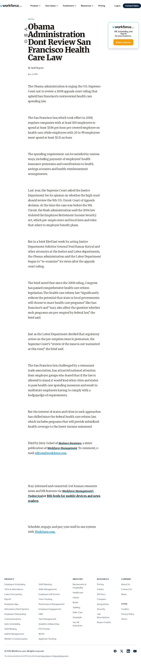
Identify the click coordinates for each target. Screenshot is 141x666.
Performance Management (51, 604)
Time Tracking (45, 599)
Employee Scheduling (14, 584)
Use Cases (51, 5)
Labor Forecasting (13, 594)
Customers (70, 5)
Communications (12, 619)
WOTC (42, 634)
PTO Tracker (44, 629)
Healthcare (78, 592)
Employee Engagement (50, 609)
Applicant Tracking (47, 639)
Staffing (76, 607)
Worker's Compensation (16, 639)
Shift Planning (45, 584)
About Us (125, 584)
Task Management (47, 619)
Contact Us (126, 589)
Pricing (101, 5)
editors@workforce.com (51, 453)
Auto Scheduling (12, 624)
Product (35, 5)
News (124, 594)
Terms (124, 619)
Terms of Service (58, 656)
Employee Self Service (49, 594)
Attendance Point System (16, 609)
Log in (117, 5)
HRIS (41, 614)
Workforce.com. (45, 531)
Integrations (103, 604)
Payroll (7, 599)
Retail (75, 602)
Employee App (11, 604)
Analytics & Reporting (49, 624)
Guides (100, 589)
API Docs (101, 594)
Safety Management (14, 634)
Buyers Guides (104, 622)
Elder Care (78, 612)
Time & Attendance (13, 589)
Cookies (125, 609)
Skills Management (48, 589)
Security (101, 609)
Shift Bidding (10, 629)
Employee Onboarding (15, 614)
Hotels (76, 597)
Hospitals (77, 617)
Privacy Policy (127, 614)
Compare (101, 599)
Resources (87, 5)
